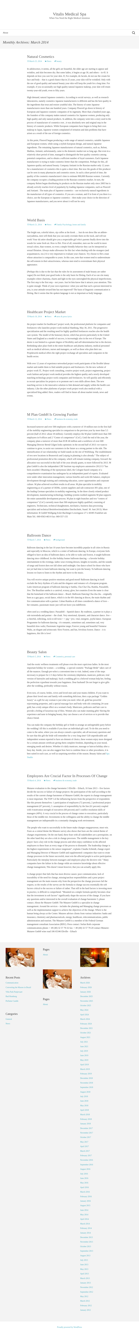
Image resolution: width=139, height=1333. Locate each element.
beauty (59, 61)
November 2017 (86, 1133)
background (60, 540)
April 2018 (84, 1110)
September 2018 (86, 1087)
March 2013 (85, 1278)
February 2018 (86, 1119)
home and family (79, 225)
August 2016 (85, 1169)
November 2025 (86, 1001)
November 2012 (86, 1287)
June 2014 (84, 1210)
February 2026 (86, 987)
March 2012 (85, 1301)
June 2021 (84, 1046)
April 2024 (84, 1015)
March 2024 (85, 1019)
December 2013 (86, 1237)
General (9, 1019)
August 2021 (85, 1037)
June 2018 (84, 1101)
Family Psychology (64, 225)
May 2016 (84, 1183)
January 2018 (85, 1124)
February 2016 (86, 1196)
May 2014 (84, 1215)
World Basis (36, 220)
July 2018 (84, 1096)
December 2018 (86, 1078)
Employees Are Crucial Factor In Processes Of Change (67, 776)
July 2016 (84, 1174)
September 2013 (86, 1251)
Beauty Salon (37, 652)
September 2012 (86, 1292)
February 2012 (86, 1306)
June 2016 (84, 1178)
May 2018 (84, 1106)
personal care (70, 657)
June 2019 (84, 1055)
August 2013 (85, 1256)
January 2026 (85, 992)
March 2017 (85, 1151)
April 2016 (84, 1187)
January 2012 (85, 1310)
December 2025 (86, 996)
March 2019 (85, 1069)
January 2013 (85, 1283)
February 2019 (86, 1074)
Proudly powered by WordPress (69, 1327)
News (49, 61)
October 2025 (85, 1005)
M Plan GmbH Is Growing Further (52, 414)
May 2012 (84, 1296)
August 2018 (85, 1092)
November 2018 (86, 1083)
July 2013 (84, 1260)
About (5, 33)
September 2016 (86, 1165)
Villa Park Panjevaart (14, 992)
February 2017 (86, 1155)
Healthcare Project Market (46, 312)
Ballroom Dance (39, 535)
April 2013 (84, 1274)
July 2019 (84, 1051)
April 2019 (84, 1065)
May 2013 (84, 1269)
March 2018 (85, 1114)
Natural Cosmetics (40, 57)
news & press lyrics (64, 316)
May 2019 (84, 1060)
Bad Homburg (11, 996)
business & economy (64, 419)
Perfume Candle (12, 1001)
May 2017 (84, 1142)
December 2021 (86, 1028)
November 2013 (86, 1242)
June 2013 (84, 1265)
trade (76, 419)
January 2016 (85, 1201)
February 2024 (86, 1024)
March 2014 (85, 1224)
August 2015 (85, 1205)
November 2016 (86, 1160)
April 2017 (84, 1146)
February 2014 (86, 1228)
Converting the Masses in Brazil (18, 987)
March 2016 (85, 1192)
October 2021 (85, 1033)
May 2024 (84, 1010)
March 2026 (85, 983)
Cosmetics (59, 657)
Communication (12, 983)
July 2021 (84, 1042)
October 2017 (85, 1137)
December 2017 (86, 1128)
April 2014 (84, 1219)
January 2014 (85, 1233)
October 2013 (85, 1246)
